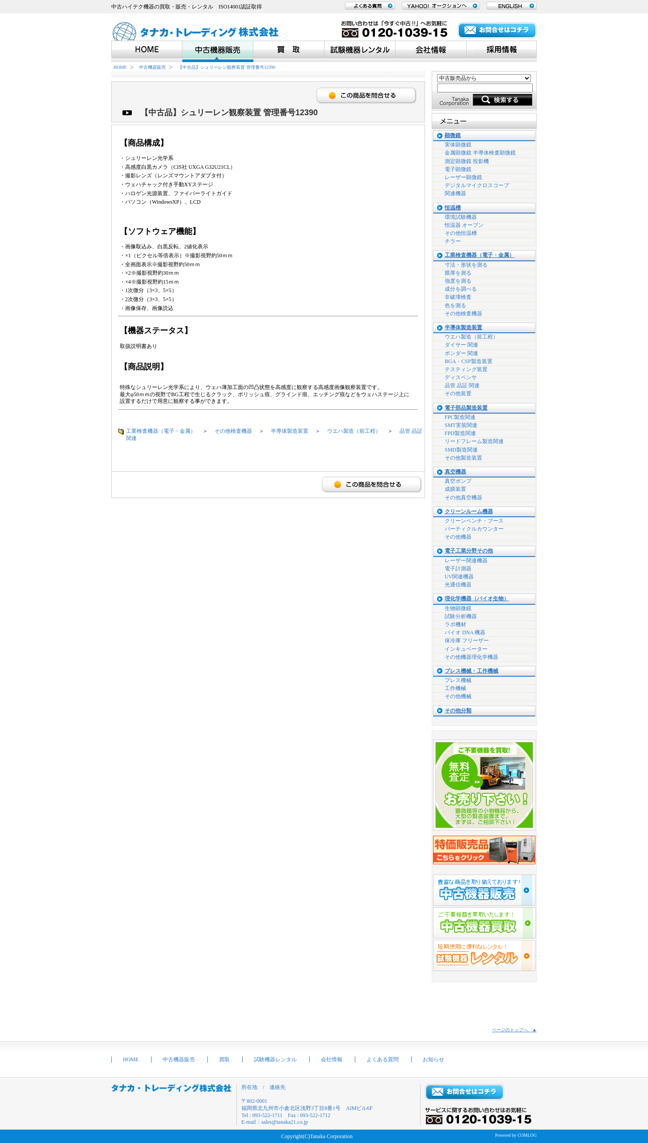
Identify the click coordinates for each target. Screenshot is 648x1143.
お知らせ (433, 1059)
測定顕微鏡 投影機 (467, 161)
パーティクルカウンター (474, 529)
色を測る (455, 305)
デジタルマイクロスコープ (477, 185)
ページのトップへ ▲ (514, 1029)
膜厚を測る (458, 273)
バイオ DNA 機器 (465, 632)
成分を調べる (461, 289)
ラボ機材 (455, 624)
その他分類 (458, 711)
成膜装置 (455, 489)
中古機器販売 (152, 67)
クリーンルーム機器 (469, 512)
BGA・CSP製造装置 (468, 361)
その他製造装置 (463, 458)
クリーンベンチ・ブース (474, 521)
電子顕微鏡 (458, 169)
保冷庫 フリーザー (467, 640)
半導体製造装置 (289, 431)
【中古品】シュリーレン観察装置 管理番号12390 (226, 67)
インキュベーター (466, 649)
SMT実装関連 (461, 425)
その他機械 (458, 696)
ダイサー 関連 (461, 345)
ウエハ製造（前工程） (354, 431)
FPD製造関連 (460, 433)
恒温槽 (453, 208)
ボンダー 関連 (461, 353)
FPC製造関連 (460, 417)
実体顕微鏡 (458, 145)
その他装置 (458, 393)
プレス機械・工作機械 (471, 671)
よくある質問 (382, 1059)
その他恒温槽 (461, 233)
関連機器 (455, 193)
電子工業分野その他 (469, 551)
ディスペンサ (461, 377)
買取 (224, 1059)
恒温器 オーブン (464, 225)
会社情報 (331, 1059)
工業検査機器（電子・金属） (161, 431)
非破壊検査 (458, 297)
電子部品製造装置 (466, 408)
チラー (453, 241)
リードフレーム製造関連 (474, 441)
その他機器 (458, 537)
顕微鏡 (453, 135)
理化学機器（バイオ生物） (477, 599)
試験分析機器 (461, 616)
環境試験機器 (461, 217)
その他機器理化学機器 (471, 657)
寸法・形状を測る (466, 265)
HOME (120, 67)
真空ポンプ (458, 481)
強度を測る (458, 281)
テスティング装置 (466, 369)
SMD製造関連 (461, 450)
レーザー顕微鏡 (463, 177)
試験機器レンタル (275, 1059)
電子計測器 (458, 568)
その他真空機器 (463, 497)
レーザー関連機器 (466, 560)
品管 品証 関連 (462, 385)
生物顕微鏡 (458, 608)
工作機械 (455, 688)
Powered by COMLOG (516, 1135)
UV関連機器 (459, 577)
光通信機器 (458, 585)
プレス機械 (458, 680)
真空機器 (455, 472)
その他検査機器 (233, 431)
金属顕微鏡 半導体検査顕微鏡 (480, 153)
